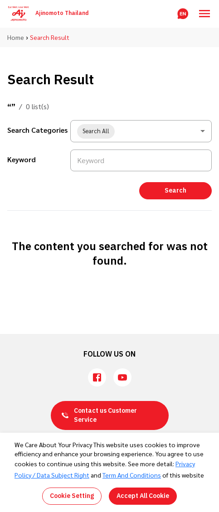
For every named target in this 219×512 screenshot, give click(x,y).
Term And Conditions (131, 475)
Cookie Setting (72, 496)
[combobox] (141, 131)
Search (175, 190)
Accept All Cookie (143, 496)
